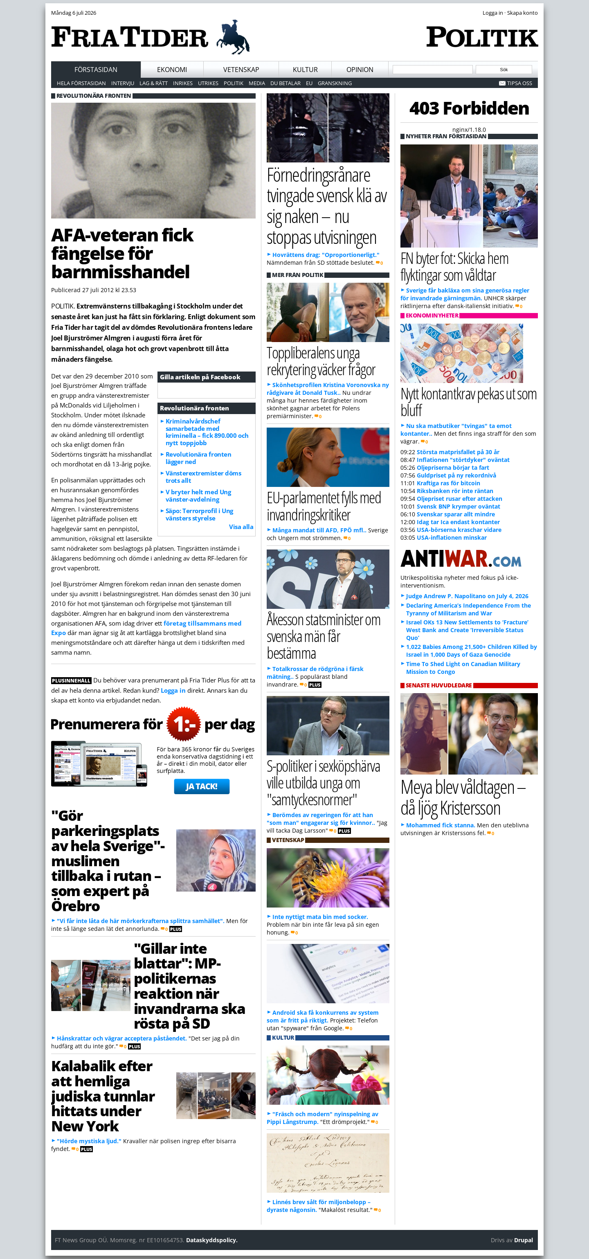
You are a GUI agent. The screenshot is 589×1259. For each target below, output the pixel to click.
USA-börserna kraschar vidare (459, 530)
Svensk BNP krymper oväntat (458, 506)
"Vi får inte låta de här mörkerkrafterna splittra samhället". (141, 921)
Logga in (173, 690)
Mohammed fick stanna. (440, 825)
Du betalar (285, 83)
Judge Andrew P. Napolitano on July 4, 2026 (467, 596)
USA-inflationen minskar (452, 537)
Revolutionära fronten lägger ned (199, 458)
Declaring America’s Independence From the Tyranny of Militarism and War (468, 609)
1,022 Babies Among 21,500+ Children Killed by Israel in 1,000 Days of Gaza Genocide (471, 650)
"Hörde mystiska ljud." (89, 1141)
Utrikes (208, 83)
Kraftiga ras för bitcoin (448, 483)
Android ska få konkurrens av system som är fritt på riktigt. (323, 1016)
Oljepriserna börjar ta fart (453, 467)
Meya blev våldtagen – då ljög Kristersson (463, 796)
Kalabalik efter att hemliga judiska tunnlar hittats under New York (102, 1095)
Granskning (335, 83)
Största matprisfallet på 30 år (458, 452)
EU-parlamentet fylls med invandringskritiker (324, 505)
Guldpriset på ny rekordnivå (456, 475)
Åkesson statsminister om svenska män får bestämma (323, 635)
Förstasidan (95, 69)
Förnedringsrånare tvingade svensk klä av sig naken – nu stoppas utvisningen (326, 205)
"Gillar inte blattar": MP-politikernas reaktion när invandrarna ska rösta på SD (189, 985)
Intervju (122, 83)
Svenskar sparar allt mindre (456, 514)
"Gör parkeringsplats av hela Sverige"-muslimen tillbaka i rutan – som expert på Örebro (107, 860)
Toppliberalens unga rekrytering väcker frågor (321, 360)
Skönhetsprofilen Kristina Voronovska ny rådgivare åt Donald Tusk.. (328, 388)
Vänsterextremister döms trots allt (203, 476)
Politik (233, 83)
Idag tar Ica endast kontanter (458, 522)
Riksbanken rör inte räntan (455, 491)
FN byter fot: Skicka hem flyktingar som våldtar (454, 266)
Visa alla (241, 527)
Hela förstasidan (81, 83)
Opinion (359, 69)
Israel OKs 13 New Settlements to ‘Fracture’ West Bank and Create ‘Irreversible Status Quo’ (467, 630)
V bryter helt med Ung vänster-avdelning (198, 495)
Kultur (305, 69)
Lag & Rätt (153, 83)
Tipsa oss (519, 83)
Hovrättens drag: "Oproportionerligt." (326, 255)
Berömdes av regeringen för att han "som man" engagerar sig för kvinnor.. (321, 819)
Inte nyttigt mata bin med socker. (320, 917)
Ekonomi (172, 69)
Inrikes (183, 83)
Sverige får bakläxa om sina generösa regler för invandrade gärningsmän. (464, 294)
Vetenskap (241, 69)
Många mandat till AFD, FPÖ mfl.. (319, 530)
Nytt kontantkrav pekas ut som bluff (468, 401)
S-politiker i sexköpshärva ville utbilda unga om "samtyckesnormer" (323, 782)
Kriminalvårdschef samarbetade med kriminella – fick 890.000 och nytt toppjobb (207, 432)
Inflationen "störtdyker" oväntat (463, 460)
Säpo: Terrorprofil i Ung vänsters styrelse (199, 514)
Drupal (523, 1240)
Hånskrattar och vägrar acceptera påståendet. (122, 1038)
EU (309, 83)
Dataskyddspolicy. (212, 1240)
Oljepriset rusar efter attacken (459, 498)
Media (257, 83)
